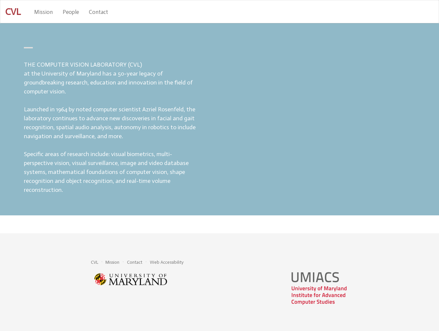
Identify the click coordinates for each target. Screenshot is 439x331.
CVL (94, 262)
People (71, 12)
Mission (43, 12)
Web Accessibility (167, 262)
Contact (98, 12)
